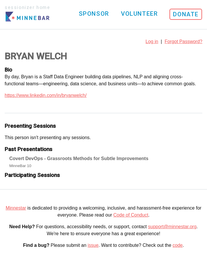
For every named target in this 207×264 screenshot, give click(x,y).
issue (93, 245)
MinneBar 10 (20, 166)
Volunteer (139, 13)
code (178, 245)
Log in (152, 41)
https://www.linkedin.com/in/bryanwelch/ (46, 95)
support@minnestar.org (172, 226)
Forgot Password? (183, 41)
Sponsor (94, 13)
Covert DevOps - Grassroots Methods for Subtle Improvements (78, 158)
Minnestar (16, 207)
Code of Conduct (130, 214)
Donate (186, 14)
